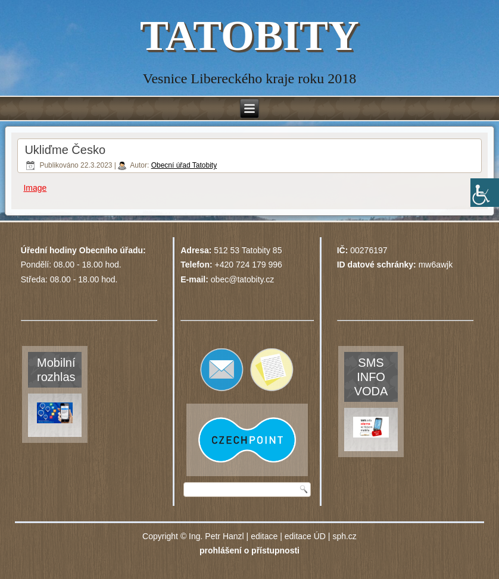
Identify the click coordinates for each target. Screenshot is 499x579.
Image (34, 188)
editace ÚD (305, 536)
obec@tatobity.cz (243, 279)
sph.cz (344, 536)
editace (264, 536)
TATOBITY (249, 35)
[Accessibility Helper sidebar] (484, 192)
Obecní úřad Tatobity (184, 165)
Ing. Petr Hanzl (216, 536)
